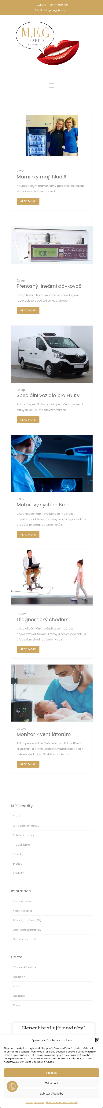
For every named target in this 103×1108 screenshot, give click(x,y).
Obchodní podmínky (27, 930)
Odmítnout (51, 1083)
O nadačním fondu (26, 826)
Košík (16, 986)
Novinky (18, 854)
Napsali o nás (22, 901)
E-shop (18, 864)
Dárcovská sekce (24, 967)
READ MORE (28, 201)
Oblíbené (19, 996)
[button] (97, 1040)
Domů (17, 816)
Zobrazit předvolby (51, 1093)
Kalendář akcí (22, 911)
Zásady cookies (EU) (27, 920)
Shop (16, 1005)
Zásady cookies (35, 1102)
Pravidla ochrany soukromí (62, 1102)
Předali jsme (21, 845)
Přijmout (51, 1072)
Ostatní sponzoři (24, 939)
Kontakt (18, 873)
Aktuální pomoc (24, 835)
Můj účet (19, 977)
